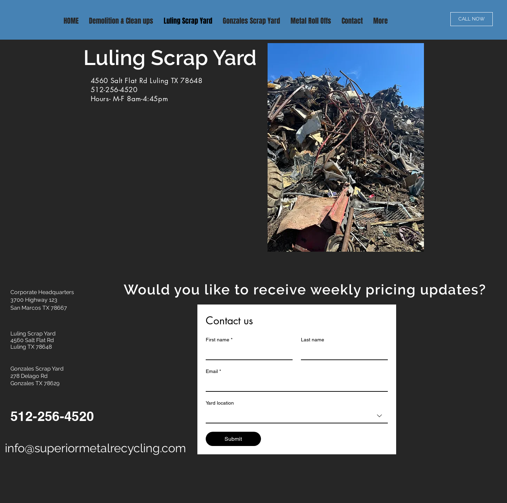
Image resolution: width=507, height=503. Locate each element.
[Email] (295, 384)
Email (213, 371)
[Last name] (342, 352)
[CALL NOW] (471, 19)
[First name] (247, 352)
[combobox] (297, 416)
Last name (312, 339)
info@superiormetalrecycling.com (95, 448)
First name (219, 340)
